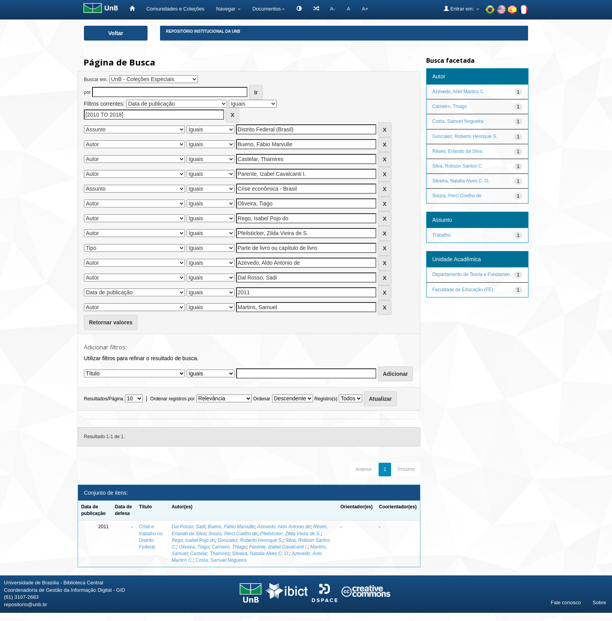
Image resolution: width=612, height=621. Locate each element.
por (87, 92)
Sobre (599, 602)
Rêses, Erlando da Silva (457, 151)
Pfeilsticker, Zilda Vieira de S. (290, 533)
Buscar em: (96, 79)
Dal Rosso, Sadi (188, 526)
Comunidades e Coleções (175, 9)
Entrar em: (461, 8)
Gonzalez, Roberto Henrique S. (250, 540)
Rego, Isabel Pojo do (193, 540)
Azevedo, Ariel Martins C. (458, 91)
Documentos (269, 9)
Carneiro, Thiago (229, 547)
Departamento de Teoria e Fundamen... (473, 274)
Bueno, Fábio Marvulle (231, 526)
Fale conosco (566, 602)
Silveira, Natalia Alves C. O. (260, 553)
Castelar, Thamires (210, 553)
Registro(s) (325, 399)
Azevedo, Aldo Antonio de (284, 526)
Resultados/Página (103, 399)
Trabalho (441, 235)
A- (332, 9)
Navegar (228, 9)
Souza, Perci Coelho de (233, 533)
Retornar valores (110, 322)
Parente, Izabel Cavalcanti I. (278, 547)
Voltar (115, 33)
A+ (365, 9)
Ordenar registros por (172, 399)
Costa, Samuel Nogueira (221, 560)
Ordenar (261, 399)
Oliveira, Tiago (194, 547)
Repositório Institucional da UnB (203, 31)
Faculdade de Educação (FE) (462, 289)
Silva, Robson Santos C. (457, 166)
